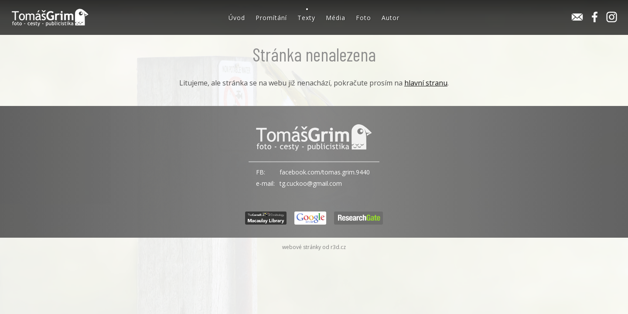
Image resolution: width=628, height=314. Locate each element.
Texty (306, 18)
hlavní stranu (425, 83)
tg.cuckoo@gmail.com (311, 183)
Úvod (237, 18)
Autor (390, 18)
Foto (363, 18)
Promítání (271, 18)
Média (335, 18)
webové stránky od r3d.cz (314, 247)
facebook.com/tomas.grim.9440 (325, 172)
